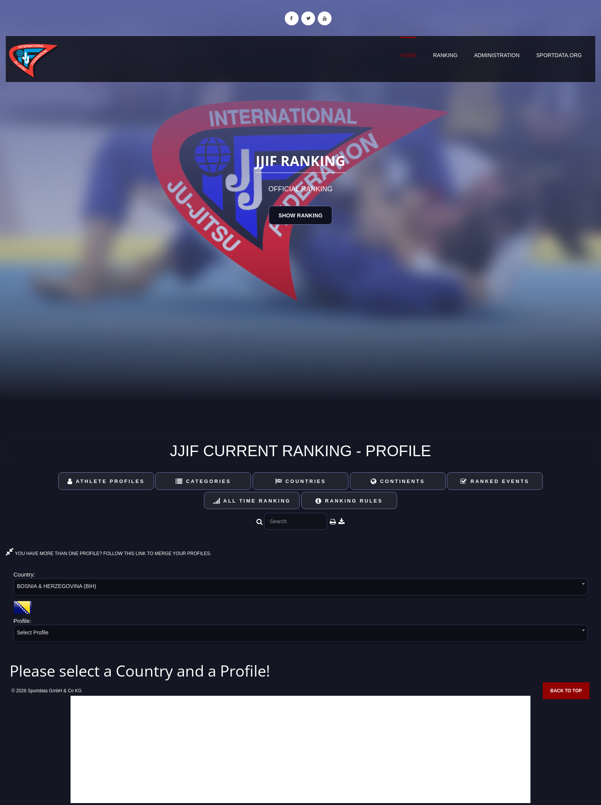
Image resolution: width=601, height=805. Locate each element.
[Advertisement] (300, 749)
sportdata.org (559, 55)
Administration (497, 55)
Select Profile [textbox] (32, 632)
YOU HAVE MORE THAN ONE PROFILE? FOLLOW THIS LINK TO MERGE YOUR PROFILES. (108, 553)
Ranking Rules (349, 501)
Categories (203, 481)
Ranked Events (494, 481)
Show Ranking (300, 215)
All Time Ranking (252, 501)
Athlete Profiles (106, 481)
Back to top (566, 690)
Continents (398, 481)
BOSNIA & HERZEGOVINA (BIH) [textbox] (56, 586)
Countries (300, 481)
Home (408, 55)
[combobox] (300, 588)
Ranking (445, 55)
